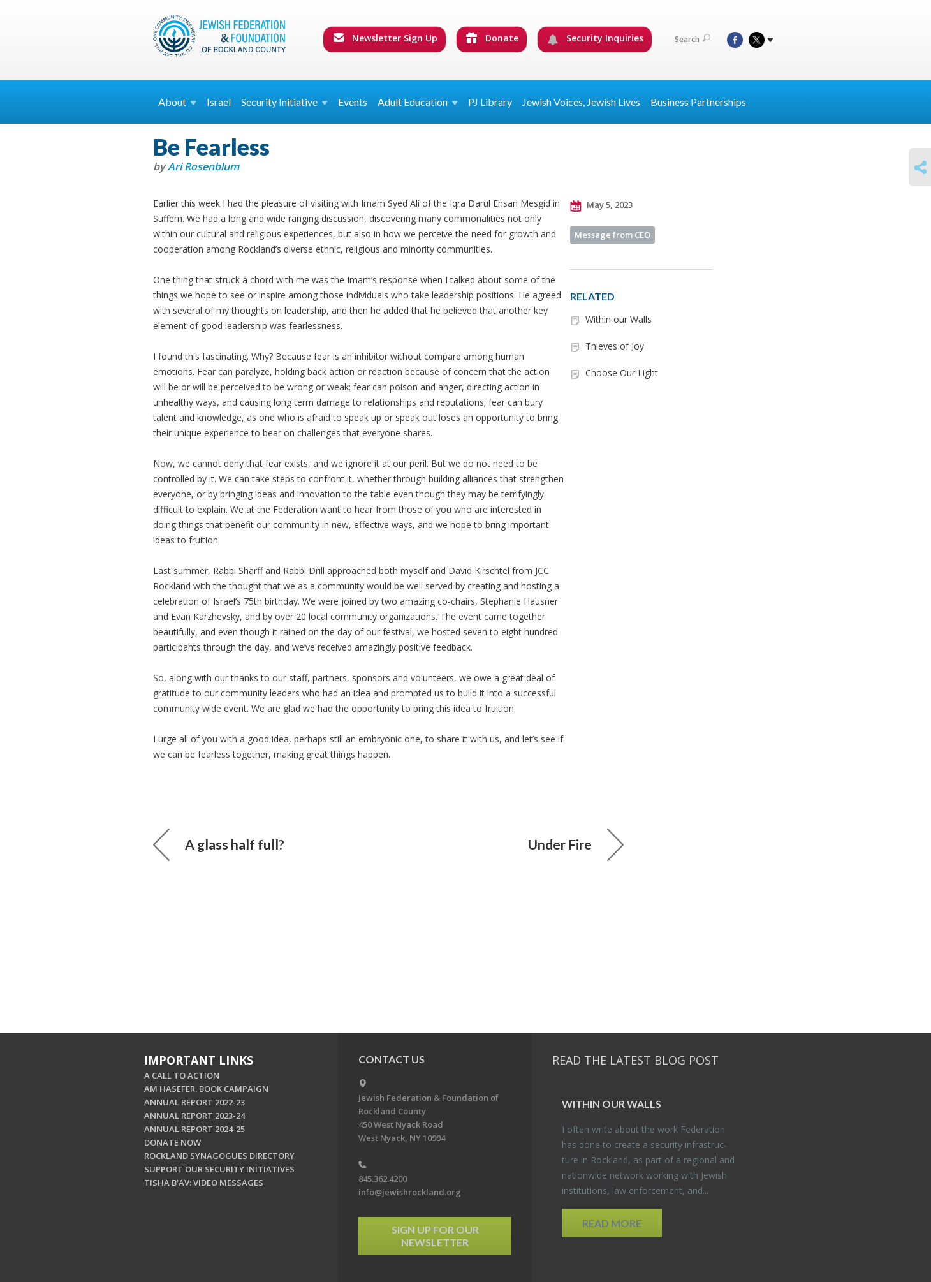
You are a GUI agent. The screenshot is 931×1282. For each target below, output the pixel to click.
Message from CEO (612, 234)
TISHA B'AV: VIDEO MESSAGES (203, 1182)
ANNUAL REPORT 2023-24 (194, 1115)
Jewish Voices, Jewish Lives (581, 102)
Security (284, 102)
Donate (492, 38)
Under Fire (576, 844)
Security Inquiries (595, 38)
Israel (219, 102)
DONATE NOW (172, 1142)
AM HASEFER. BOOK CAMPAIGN (206, 1088)
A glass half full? (218, 844)
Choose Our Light (621, 373)
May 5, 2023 (601, 205)
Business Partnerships (698, 102)
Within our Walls (618, 319)
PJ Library (490, 102)
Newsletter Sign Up (385, 38)
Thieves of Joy (614, 346)
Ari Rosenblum (203, 166)
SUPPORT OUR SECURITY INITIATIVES (219, 1169)
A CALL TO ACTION (181, 1075)
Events (352, 102)
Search (692, 39)
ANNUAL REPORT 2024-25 (194, 1129)
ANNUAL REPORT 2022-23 (194, 1102)
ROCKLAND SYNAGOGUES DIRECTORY (219, 1155)
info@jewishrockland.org (409, 1192)
